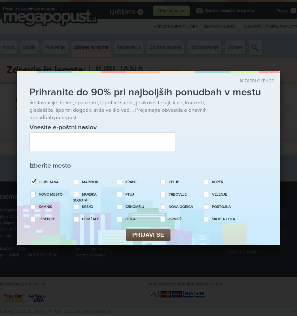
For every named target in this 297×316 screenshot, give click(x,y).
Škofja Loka (223, 219)
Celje (174, 182)
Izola (130, 219)
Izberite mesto (50, 165)
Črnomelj (134, 207)
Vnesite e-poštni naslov (63, 127)
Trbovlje (178, 195)
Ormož (175, 219)
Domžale (90, 219)
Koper (217, 182)
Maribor (90, 182)
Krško (87, 207)
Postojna (221, 207)
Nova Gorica (181, 207)
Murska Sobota (85, 197)
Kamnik (45, 207)
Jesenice (47, 219)
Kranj (130, 182)
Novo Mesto (50, 195)
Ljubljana (48, 182)
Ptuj (129, 195)
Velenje (219, 195)
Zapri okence (259, 81)
